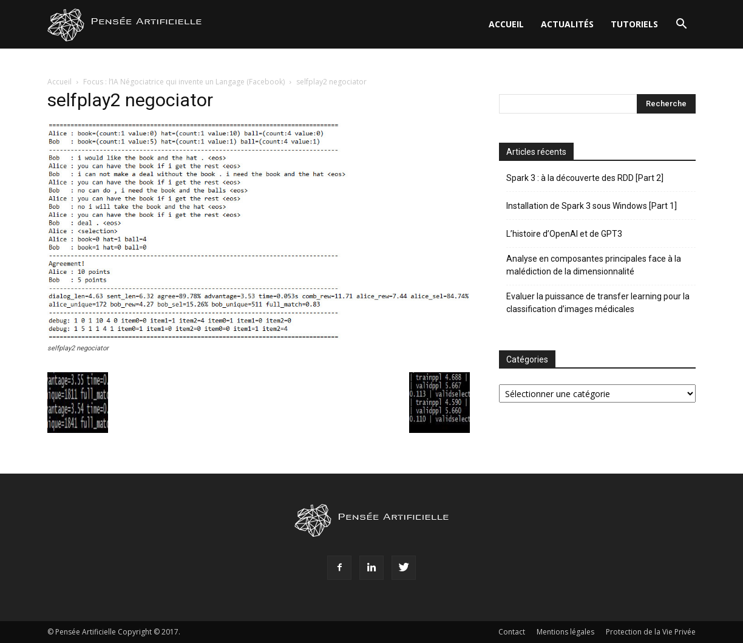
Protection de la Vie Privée (651, 632)
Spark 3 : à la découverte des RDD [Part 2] (584, 178)
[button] (681, 25)
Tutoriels (634, 24)
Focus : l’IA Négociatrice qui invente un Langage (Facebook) (184, 82)
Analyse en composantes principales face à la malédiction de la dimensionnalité (593, 265)
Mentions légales (565, 632)
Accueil (506, 24)
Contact (511, 632)
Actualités (567, 24)
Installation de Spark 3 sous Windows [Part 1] (591, 206)
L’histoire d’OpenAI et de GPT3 (564, 234)
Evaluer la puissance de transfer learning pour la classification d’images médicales (598, 302)
